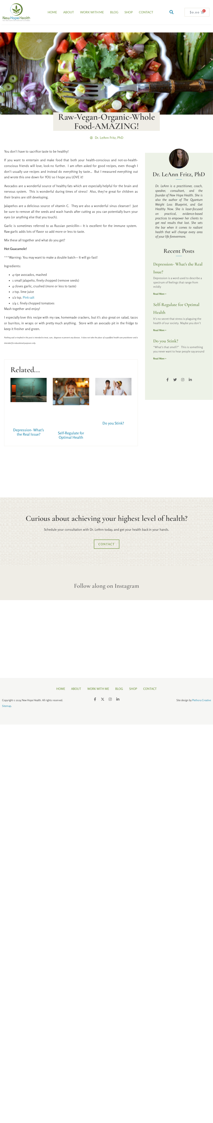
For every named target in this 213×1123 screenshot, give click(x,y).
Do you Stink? (113, 423)
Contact (146, 12)
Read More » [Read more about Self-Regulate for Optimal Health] (159, 330)
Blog (114, 12)
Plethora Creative (201, 700)
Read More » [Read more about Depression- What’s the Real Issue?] (159, 293)
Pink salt (28, 297)
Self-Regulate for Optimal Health (71, 435)
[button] (171, 12)
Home (52, 12)
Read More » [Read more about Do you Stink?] (159, 358)
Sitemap (6, 706)
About (68, 12)
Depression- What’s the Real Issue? (28, 432)
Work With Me (92, 12)
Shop (128, 12)
